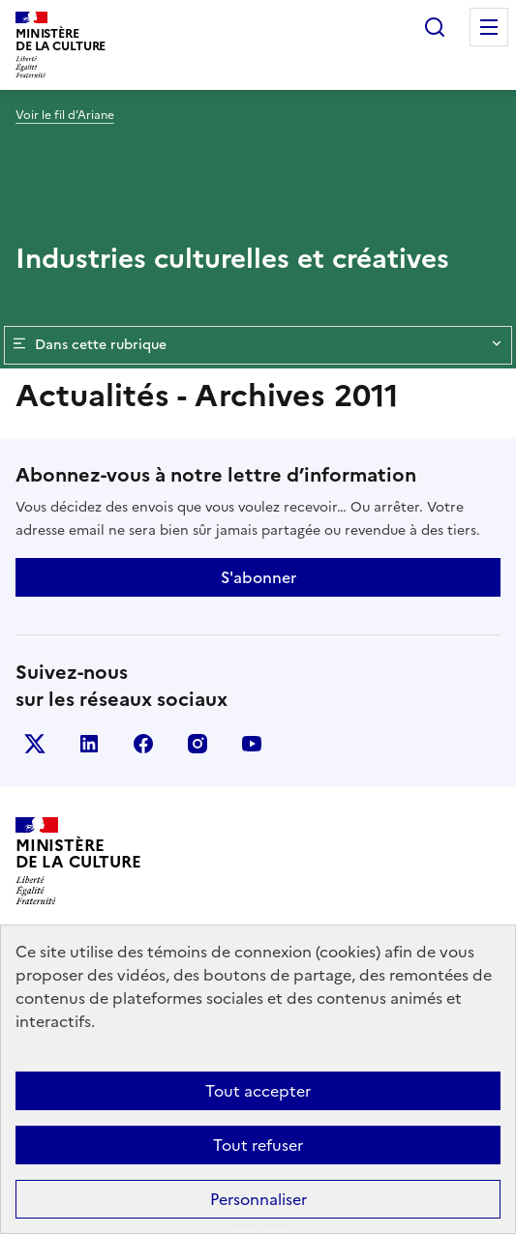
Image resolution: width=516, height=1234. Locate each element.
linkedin (89, 743)
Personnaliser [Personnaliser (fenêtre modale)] (258, 1199)
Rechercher (434, 27)
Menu (489, 27)
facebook (143, 743)
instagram (197, 743)
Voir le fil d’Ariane (64, 115)
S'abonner (258, 577)
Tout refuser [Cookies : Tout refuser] (258, 1145)
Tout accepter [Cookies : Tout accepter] (258, 1090)
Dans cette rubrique (258, 345)
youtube (251, 743)
